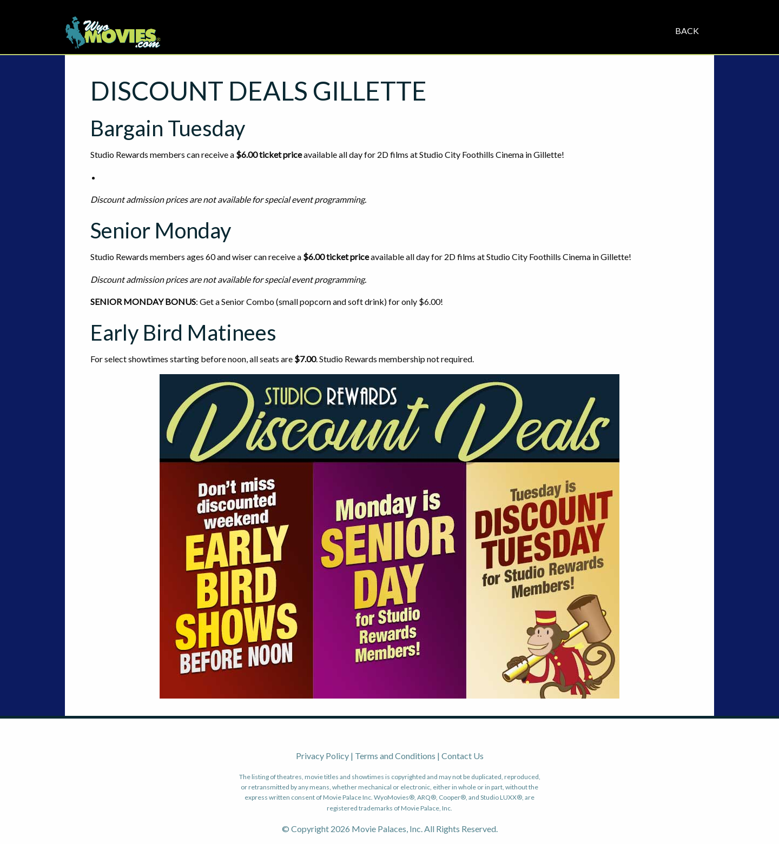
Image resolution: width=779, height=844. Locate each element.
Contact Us (462, 755)
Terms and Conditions (395, 755)
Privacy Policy (322, 755)
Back (687, 30)
